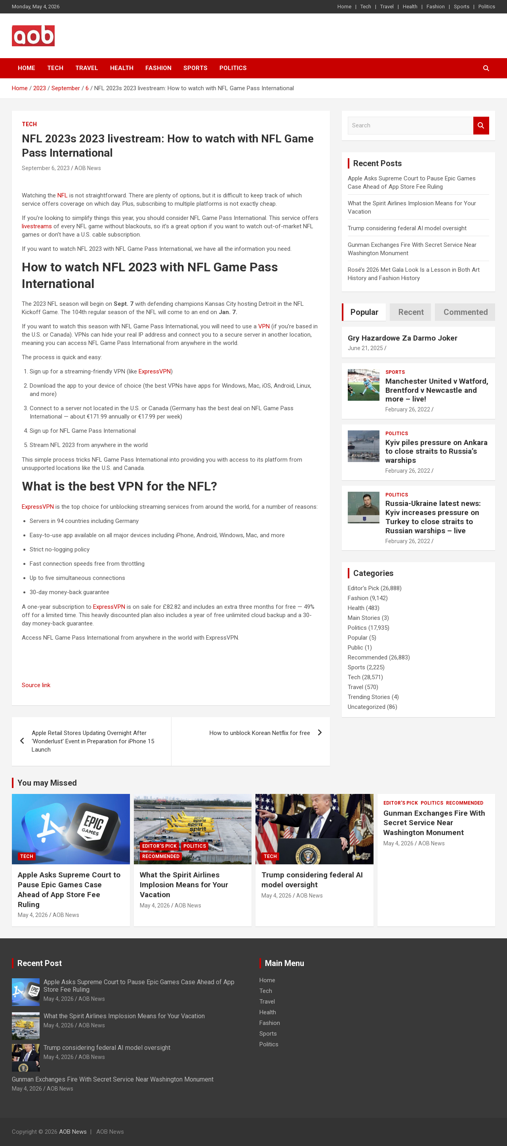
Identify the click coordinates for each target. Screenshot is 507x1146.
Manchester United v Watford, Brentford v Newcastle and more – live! (436, 390)
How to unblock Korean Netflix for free (260, 733)
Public (355, 647)
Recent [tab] (411, 312)
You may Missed (47, 783)
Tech (365, 6)
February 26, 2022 (407, 409)
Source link (36, 685)
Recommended (367, 657)
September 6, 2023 (46, 168)
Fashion (436, 6)
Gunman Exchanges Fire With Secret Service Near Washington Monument (434, 823)
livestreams (37, 226)
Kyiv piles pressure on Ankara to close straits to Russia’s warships (436, 451)
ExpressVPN (155, 371)
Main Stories (364, 617)
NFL (62, 195)
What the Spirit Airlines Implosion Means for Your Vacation (184, 884)
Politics (486, 6)
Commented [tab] (466, 312)
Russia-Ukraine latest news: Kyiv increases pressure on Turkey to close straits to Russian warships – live (433, 517)
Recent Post (39, 963)
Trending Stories (369, 697)
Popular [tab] (365, 312)
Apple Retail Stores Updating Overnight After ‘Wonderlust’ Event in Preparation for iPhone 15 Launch (93, 741)
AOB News (87, 168)
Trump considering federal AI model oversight (407, 228)
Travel (387, 6)
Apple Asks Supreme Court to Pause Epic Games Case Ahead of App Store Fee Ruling (69, 889)
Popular (358, 637)
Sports (461, 6)
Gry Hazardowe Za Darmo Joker (402, 338)
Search (481, 125)
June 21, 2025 (365, 348)
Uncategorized (366, 706)
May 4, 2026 (33, 915)
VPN (264, 326)
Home (344, 6)
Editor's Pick (363, 588)
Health (410, 6)
